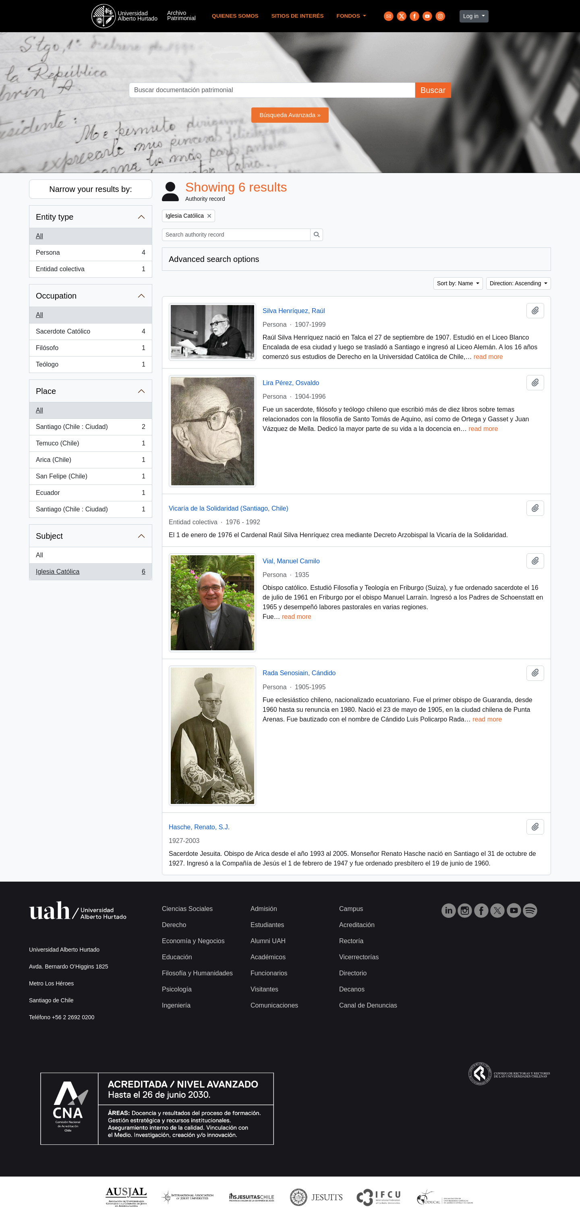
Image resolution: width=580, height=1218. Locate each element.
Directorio (353, 973)
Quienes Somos (235, 16)
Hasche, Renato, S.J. (199, 827)
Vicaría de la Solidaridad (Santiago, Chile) (228, 508)
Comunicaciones (274, 1005)
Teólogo (90, 366)
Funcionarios (269, 973)
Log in (471, 16)
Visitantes (264, 989)
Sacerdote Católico (90, 333)
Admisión (264, 908)
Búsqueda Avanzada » (290, 114)
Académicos (268, 957)
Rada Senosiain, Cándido (299, 673)
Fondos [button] (349, 16)
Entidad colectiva (90, 270)
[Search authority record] (236, 235)
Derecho (174, 924)
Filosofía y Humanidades (197, 973)
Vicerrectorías (359, 957)
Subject (49, 536)
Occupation (56, 295)
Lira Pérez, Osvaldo (291, 382)
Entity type (54, 216)
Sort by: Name (455, 283)
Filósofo (90, 349)
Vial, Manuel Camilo (291, 561)
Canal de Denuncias (368, 1005)
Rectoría (351, 941)
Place (46, 391)
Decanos (352, 989)
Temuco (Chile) (90, 445)
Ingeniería (176, 1005)
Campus (351, 908)
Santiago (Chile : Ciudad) (90, 428)
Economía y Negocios (193, 941)
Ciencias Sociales (187, 908)
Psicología (177, 989)
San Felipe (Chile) (90, 478)
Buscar (432, 90)
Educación (177, 957)
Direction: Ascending (516, 283)
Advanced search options (214, 259)
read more (488, 356)
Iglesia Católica (90, 573)
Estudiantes (267, 924)
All (39, 236)
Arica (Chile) (90, 461)
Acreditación (357, 924)
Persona (90, 254)
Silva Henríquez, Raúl (294, 310)
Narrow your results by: (90, 189)
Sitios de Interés (297, 16)
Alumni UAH (268, 941)
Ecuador (90, 494)
